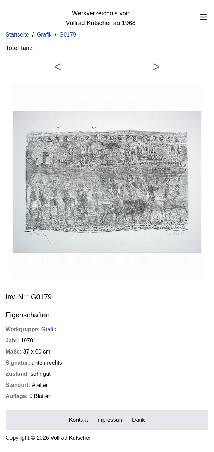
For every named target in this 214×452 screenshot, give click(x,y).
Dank (138, 420)
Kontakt (78, 420)
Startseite (17, 35)
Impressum (110, 420)
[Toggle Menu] (203, 17)
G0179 (67, 35)
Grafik (44, 35)
